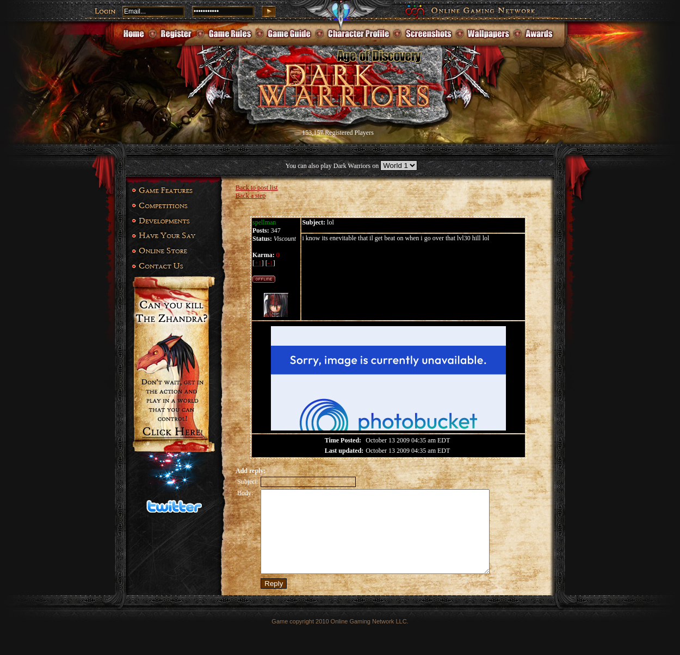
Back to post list (257, 187)
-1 (270, 263)
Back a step (250, 195)
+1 (258, 263)
